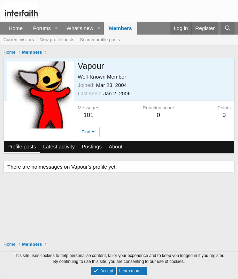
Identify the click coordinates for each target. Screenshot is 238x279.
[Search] (228, 28)
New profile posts (56, 39)
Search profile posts (100, 39)
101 (88, 115)
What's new (80, 28)
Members (120, 28)
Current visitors (18, 39)
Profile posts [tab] (21, 146)
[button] (56, 28)
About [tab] (115, 146)
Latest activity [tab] (59, 146)
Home (16, 28)
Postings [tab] (92, 146)
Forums (42, 28)
